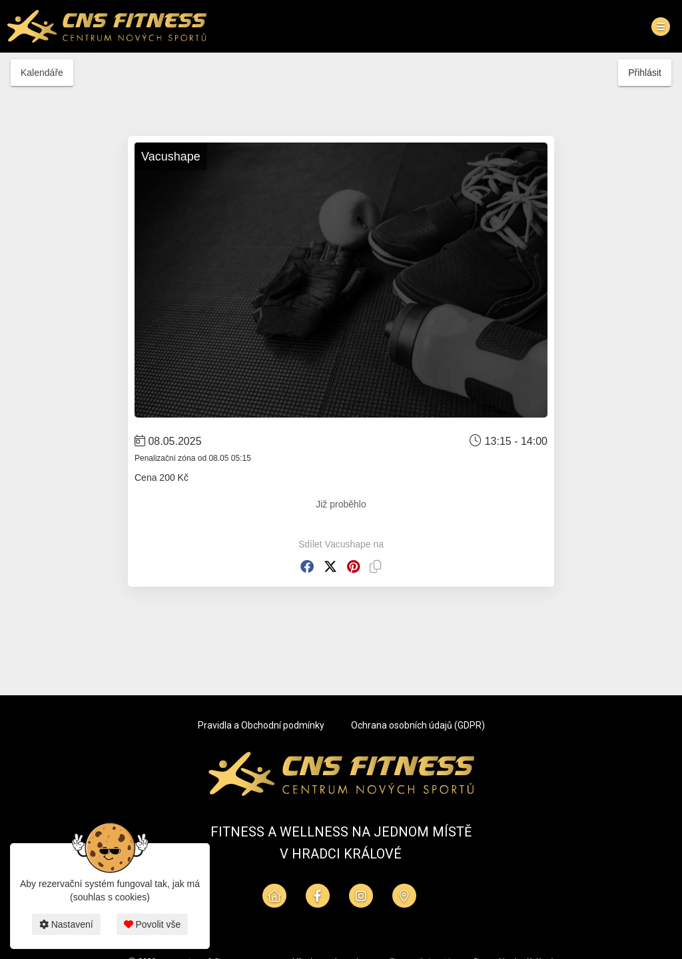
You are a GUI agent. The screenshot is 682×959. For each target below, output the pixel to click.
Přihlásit (644, 72)
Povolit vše (152, 924)
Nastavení (66, 924)
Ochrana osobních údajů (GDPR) (418, 725)
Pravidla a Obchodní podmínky (261, 725)
